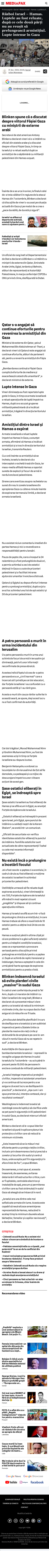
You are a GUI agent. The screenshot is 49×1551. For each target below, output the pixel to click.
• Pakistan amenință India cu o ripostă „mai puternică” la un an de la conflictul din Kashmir (23, 1249)
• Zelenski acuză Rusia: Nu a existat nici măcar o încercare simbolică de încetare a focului (22, 1239)
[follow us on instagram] (24, 1482)
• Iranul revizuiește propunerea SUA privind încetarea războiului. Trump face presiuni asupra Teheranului (23, 1259)
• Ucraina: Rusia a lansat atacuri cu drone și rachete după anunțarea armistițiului (23, 1273)
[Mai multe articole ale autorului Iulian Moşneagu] (4, 71)
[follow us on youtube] (11, 1482)
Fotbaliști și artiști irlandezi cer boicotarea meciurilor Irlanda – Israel (14, 240)
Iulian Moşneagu (15, 72)
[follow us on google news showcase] (33, 1476)
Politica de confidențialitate (34, 1503)
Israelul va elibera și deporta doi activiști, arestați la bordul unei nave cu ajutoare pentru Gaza (14, 221)
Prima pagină (7, 9)
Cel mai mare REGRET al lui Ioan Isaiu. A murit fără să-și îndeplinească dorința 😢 (13, 1396)
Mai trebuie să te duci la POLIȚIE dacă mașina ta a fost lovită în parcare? (13, 1463)
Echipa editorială (12, 1499)
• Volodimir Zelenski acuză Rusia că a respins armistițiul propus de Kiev (24, 1267)
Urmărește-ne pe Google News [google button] (24, 89)
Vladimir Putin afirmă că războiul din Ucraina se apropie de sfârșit (13, 1429)
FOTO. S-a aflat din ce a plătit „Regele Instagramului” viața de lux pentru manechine (14, 1413)
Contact (24, 1507)
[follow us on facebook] (37, 1482)
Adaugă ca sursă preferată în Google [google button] (24, 82)
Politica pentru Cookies (34, 1499)
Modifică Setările (24, 1513)
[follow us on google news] (13, 1476)
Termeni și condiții (10, 1503)
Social (16, 9)
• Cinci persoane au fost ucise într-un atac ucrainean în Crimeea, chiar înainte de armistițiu (22, 1282)
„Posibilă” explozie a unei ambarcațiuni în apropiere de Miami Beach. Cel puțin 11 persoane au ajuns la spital (12, 1331)
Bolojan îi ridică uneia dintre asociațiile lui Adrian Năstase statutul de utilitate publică (13, 1362)
